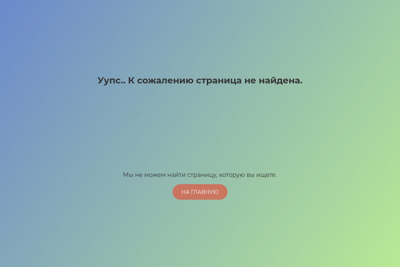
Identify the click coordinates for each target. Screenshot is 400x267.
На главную (200, 191)
